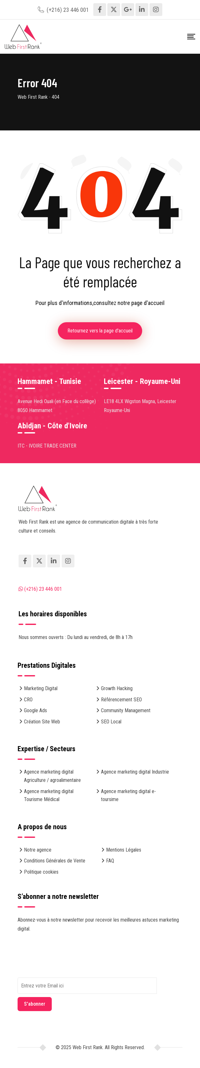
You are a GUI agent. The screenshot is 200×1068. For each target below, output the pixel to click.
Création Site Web (42, 722)
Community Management (125, 710)
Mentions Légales (123, 850)
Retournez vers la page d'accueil (100, 331)
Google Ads (35, 710)
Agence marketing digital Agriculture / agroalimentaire (52, 776)
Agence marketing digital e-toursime (128, 795)
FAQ (110, 861)
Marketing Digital (41, 688)
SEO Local (111, 722)
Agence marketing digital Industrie (135, 772)
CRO (28, 700)
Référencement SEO (121, 700)
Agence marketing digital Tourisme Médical (48, 795)
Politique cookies (41, 872)
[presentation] (66, 965)
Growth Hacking (117, 688)
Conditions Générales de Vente (54, 861)
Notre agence (37, 850)
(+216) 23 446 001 (68, 9)
